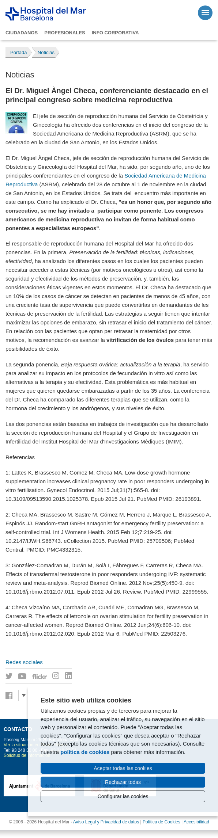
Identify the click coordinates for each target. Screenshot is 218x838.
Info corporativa (115, 32)
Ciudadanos (21, 32)
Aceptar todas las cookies (123, 768)
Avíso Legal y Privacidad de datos (106, 821)
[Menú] (205, 12)
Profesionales (64, 32)
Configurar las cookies (123, 796)
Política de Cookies (161, 821)
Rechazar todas (123, 782)
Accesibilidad (196, 821)
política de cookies (84, 752)
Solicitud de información (27, 755)
